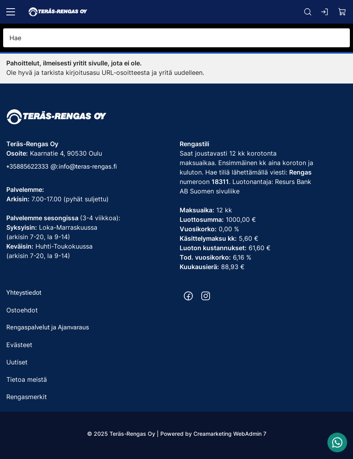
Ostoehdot (22, 310)
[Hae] (176, 37)
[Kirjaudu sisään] (325, 12)
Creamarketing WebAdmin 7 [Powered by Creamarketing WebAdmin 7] (229, 433)
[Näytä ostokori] (342, 12)
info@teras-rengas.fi (88, 166)
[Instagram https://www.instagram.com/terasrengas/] (205, 296)
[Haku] (307, 12)
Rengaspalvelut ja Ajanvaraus (47, 327)
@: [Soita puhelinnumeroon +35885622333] (54, 166)
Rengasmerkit (26, 397)
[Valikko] (10, 12)
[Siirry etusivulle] (57, 12)
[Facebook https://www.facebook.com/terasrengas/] (188, 296)
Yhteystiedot (23, 292)
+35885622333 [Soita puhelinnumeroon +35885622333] (27, 166)
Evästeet (19, 345)
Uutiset (17, 362)
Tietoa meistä (26, 379)
